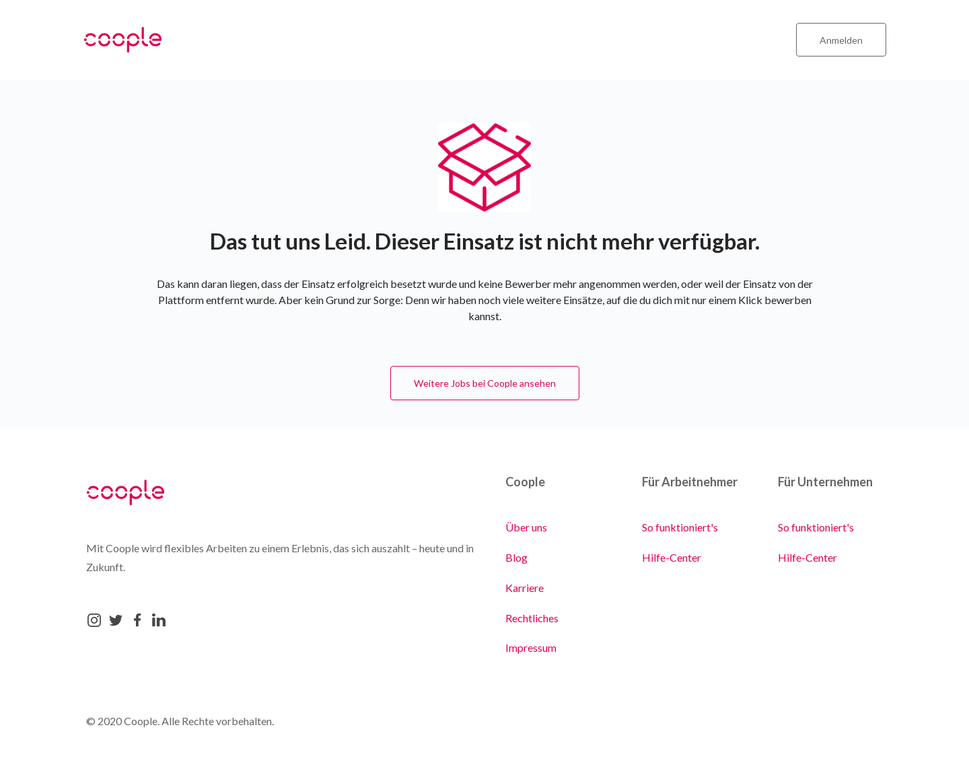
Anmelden (841, 40)
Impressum (531, 647)
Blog (516, 557)
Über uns (526, 527)
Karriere (524, 587)
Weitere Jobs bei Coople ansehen (485, 383)
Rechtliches (532, 617)
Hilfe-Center (671, 557)
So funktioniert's (680, 527)
